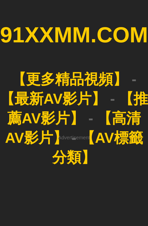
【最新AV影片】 (53, 98)
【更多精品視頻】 (70, 79)
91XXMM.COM (74, 34)
